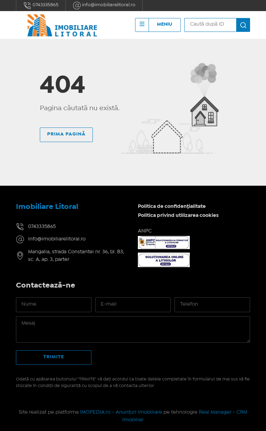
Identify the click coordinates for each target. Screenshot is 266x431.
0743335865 (41, 5)
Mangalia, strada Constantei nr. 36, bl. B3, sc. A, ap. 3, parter (76, 256)
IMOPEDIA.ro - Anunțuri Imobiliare (121, 412)
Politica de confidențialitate (172, 206)
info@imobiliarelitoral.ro (104, 5)
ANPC (145, 231)
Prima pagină (66, 134)
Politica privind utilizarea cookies (178, 215)
